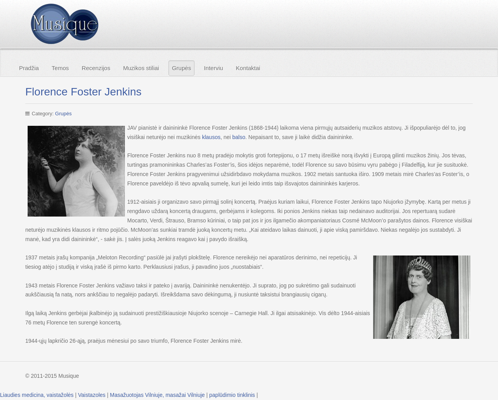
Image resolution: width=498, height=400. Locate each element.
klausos (211, 137)
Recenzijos (96, 68)
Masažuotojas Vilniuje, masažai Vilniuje (157, 395)
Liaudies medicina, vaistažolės (37, 395)
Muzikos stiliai (141, 68)
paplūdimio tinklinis (232, 395)
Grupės (181, 68)
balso (238, 137)
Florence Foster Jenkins (83, 92)
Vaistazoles (92, 395)
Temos (60, 68)
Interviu (213, 68)
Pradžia (29, 68)
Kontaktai (248, 68)
